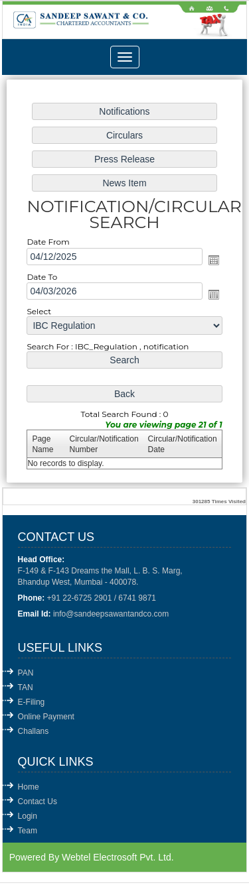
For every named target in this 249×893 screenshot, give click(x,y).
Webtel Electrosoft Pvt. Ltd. (118, 857)
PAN (26, 673)
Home (28, 787)
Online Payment (46, 716)
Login (27, 816)
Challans (33, 731)
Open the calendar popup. (212, 260)
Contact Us (37, 801)
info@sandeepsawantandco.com (111, 614)
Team (27, 830)
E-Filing (31, 702)
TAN (25, 687)
